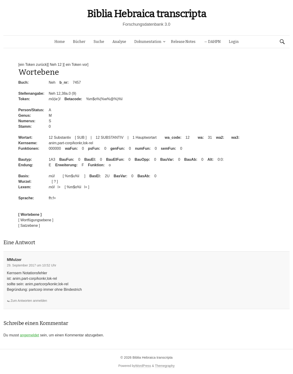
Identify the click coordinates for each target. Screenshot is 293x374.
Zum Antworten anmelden (29, 300)
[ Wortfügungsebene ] (35, 220)
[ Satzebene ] (29, 225)
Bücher (79, 41)
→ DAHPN (212, 41)
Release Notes (183, 41)
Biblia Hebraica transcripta (146, 14)
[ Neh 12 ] (56, 64)
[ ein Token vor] (76, 64)
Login (234, 41)
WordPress (143, 366)
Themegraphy (165, 366)
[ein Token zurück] (33, 64)
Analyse (119, 41)
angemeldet (29, 335)
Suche (99, 41)
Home (59, 41)
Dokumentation (147, 41)
